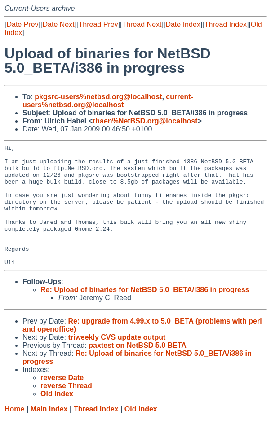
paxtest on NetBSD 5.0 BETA (138, 369)
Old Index (140, 433)
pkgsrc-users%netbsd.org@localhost (98, 97)
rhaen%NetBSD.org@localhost (145, 121)
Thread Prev (98, 24)
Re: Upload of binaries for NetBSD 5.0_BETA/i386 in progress (144, 314)
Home (14, 433)
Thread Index (225, 24)
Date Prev (22, 24)
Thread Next (141, 24)
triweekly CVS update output (116, 361)
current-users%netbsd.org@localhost (107, 101)
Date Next (58, 24)
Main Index (49, 433)
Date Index (182, 24)
